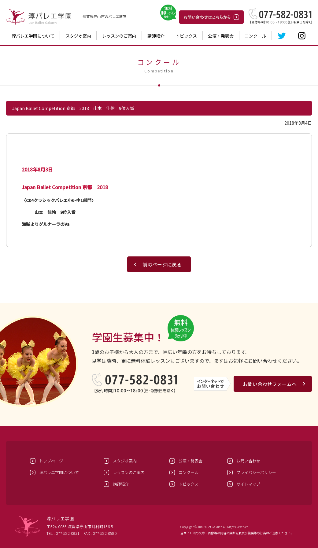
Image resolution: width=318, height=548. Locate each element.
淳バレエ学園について (33, 36)
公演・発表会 (221, 36)
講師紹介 (156, 36)
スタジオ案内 (78, 36)
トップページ (51, 461)
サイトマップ (248, 484)
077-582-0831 (68, 533)
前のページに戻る (162, 264)
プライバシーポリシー (256, 472)
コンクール (255, 36)
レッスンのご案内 (119, 36)
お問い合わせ (248, 461)
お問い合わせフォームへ (270, 384)
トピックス (186, 36)
